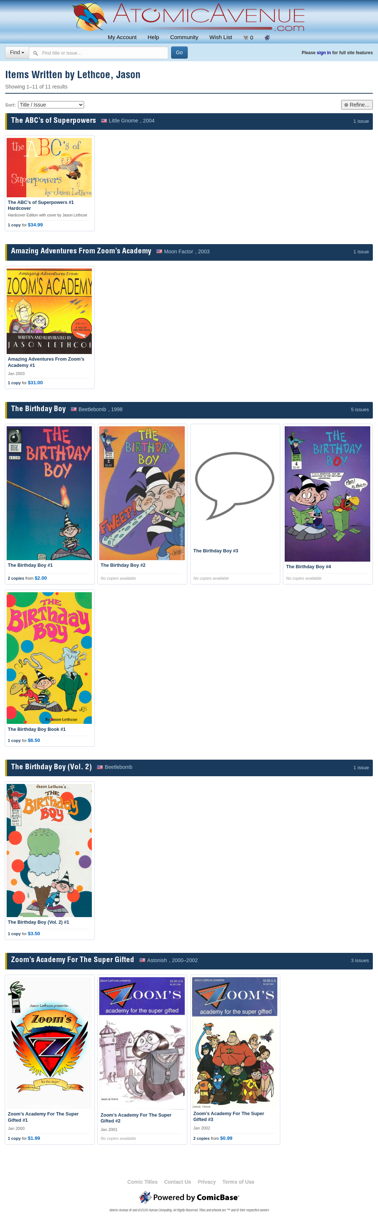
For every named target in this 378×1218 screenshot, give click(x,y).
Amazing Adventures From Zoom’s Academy (81, 252)
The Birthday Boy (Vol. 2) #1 (38, 922)
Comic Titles (142, 1182)
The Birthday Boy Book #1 (37, 729)
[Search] (179, 52)
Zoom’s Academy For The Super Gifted (72, 960)
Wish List (220, 37)
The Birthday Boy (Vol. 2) (51, 767)
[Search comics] (98, 52)
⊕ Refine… (357, 105)
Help (153, 37)
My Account (122, 37)
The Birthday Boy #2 (123, 565)
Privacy (207, 1182)
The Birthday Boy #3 (215, 551)
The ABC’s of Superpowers (53, 121)
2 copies (16, 578)
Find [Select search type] (17, 52)
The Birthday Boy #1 (30, 565)
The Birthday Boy (38, 409)
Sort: (10, 105)
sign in (324, 52)
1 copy (14, 225)
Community (184, 37)
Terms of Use (238, 1182)
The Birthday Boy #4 (308, 566)
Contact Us (177, 1182)
